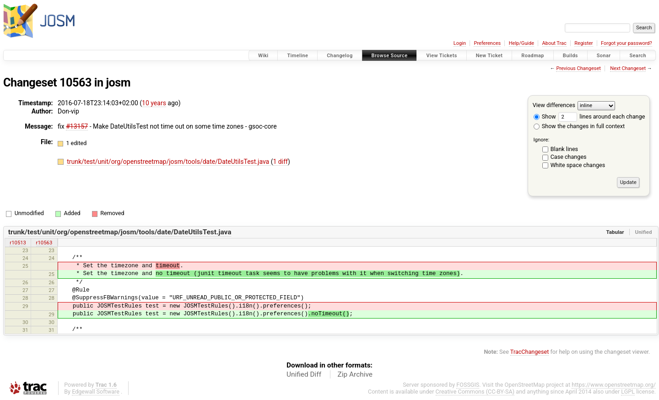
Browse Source (390, 56)
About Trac (554, 43)
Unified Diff (303, 374)
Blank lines (564, 149)
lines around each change (601, 116)
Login (460, 43)
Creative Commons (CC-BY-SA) (475, 391)
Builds (570, 56)
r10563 (44, 242)
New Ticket (489, 56)
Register (583, 43)
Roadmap (532, 56)
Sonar (604, 56)
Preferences (487, 43)
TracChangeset (529, 351)
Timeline (297, 56)
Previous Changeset (578, 68)
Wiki (263, 56)
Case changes (569, 156)
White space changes (578, 165)
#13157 (77, 126)
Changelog (339, 56)
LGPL (628, 391)
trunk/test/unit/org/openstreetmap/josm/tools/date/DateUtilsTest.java (169, 161)
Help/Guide (521, 43)
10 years (154, 103)
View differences (554, 105)
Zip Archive (355, 374)
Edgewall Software (95, 391)
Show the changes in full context (579, 126)
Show (545, 116)
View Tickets (441, 56)
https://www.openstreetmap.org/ (614, 384)
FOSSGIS (467, 384)
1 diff (280, 161)
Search (637, 56)
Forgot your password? (626, 43)
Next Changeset (628, 68)
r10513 (18, 242)
